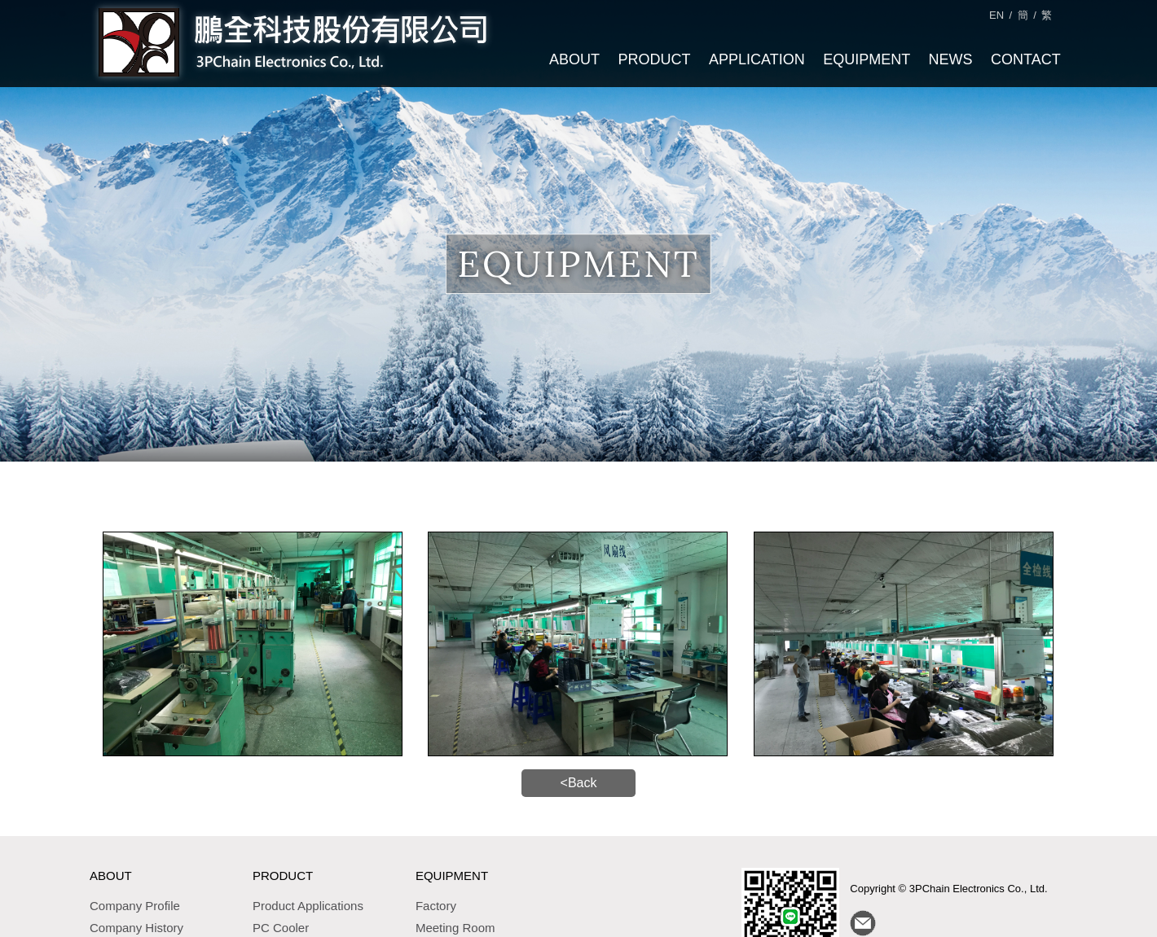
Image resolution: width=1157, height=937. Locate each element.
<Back (579, 780)
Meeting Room (455, 924)
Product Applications (308, 902)
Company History (136, 924)
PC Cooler (281, 924)
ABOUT (573, 59)
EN (995, 15)
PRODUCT (654, 59)
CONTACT (1025, 59)
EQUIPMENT (865, 59)
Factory (436, 902)
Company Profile (135, 902)
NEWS (950, 59)
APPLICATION (756, 59)
